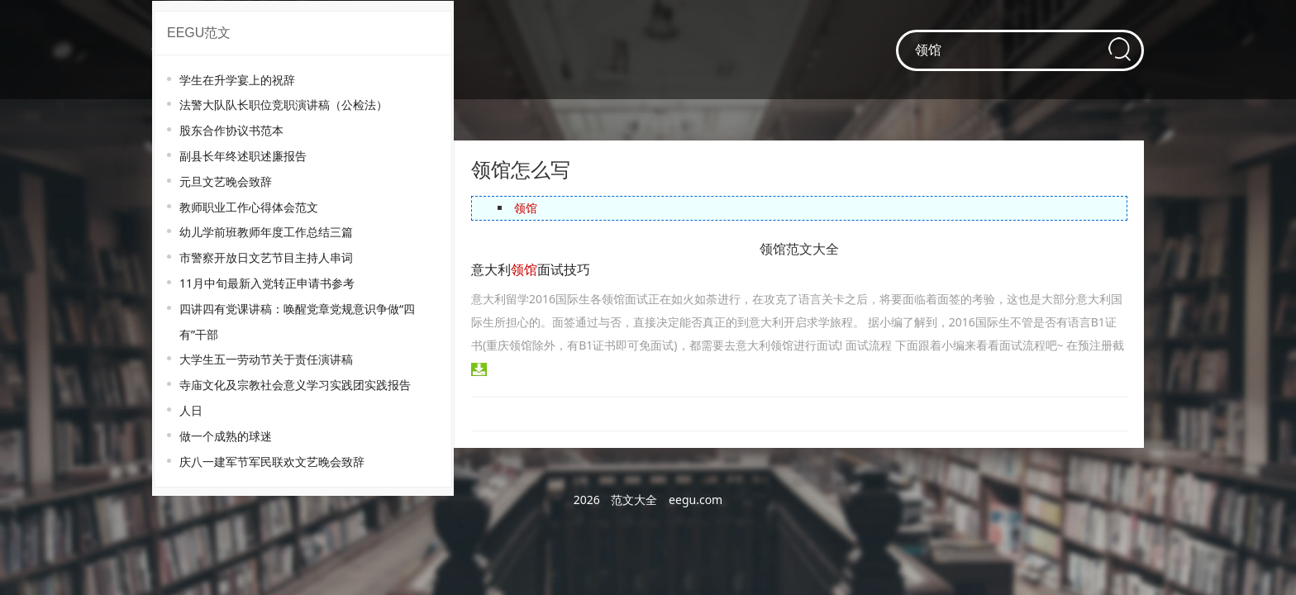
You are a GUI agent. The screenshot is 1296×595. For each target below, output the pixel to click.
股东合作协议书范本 (231, 130)
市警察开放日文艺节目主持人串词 (266, 257)
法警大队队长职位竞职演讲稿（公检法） (283, 104)
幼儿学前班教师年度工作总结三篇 (266, 232)
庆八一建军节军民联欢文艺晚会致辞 (271, 461)
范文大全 (634, 499)
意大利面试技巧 (530, 270)
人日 (190, 410)
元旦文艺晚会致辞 (225, 181)
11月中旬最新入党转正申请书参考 (267, 283)
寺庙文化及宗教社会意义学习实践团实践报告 (295, 385)
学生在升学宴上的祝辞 (237, 80)
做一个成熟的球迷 (225, 436)
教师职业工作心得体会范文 (248, 207)
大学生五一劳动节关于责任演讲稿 (266, 359)
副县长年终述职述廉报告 (243, 156)
